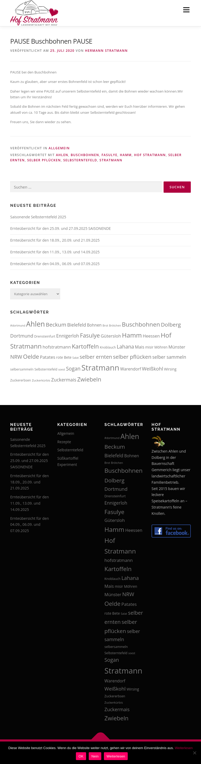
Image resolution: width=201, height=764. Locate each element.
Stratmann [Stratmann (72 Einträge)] (100, 367)
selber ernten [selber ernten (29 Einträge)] (96, 356)
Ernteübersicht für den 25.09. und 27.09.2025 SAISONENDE (60, 228)
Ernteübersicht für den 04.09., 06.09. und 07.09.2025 (55, 263)
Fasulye (110, 155)
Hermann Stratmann (106, 50)
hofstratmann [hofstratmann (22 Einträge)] (57, 347)
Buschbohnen (85, 155)
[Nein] (194, 752)
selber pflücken (44, 160)
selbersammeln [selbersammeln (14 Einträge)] (22, 369)
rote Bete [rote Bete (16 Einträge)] (63, 357)
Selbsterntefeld (80, 160)
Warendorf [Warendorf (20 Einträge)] (130, 369)
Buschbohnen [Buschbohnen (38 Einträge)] (141, 324)
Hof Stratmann (150, 155)
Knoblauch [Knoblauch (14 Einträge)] (108, 347)
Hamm (126, 155)
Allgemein (59, 148)
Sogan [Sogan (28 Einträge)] (73, 368)
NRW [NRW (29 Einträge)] (16, 356)
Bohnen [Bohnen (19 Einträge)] (94, 325)
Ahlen (62, 155)
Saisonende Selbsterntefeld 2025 (38, 216)
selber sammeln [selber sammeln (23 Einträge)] (169, 357)
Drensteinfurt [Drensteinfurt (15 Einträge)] (44, 336)
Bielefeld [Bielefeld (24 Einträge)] (76, 325)
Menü (186, 9)
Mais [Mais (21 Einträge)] (139, 347)
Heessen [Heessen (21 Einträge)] (151, 336)
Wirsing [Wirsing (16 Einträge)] (170, 369)
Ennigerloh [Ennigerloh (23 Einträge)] (67, 336)
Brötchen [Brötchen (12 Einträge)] (115, 325)
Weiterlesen (184, 748)
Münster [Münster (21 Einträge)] (177, 347)
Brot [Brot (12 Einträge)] (105, 325)
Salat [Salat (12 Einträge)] (75, 358)
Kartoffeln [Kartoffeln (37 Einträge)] (85, 346)
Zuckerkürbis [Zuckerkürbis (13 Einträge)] (41, 380)
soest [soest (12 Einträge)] (61, 369)
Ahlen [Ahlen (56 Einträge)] (35, 324)
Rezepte (64, 441)
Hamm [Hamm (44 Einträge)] (132, 335)
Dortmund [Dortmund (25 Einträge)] (21, 336)
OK (81, 756)
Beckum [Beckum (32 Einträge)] (56, 324)
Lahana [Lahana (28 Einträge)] (125, 346)
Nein (95, 756)
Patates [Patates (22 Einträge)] (47, 357)
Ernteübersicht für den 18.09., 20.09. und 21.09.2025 (55, 240)
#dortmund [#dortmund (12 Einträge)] (17, 325)
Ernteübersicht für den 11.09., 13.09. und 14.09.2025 (55, 251)
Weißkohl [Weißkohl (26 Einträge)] (152, 368)
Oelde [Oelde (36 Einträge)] (31, 356)
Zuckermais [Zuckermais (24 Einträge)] (63, 380)
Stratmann (110, 160)
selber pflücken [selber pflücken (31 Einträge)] (132, 356)
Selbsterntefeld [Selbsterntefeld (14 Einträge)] (45, 369)
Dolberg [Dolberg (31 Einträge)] (171, 324)
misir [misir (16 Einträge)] (149, 347)
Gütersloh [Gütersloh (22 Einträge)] (111, 336)
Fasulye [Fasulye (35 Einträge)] (90, 335)
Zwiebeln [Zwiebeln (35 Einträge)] (89, 379)
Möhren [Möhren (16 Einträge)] (161, 347)
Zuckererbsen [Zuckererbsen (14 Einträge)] (20, 380)
